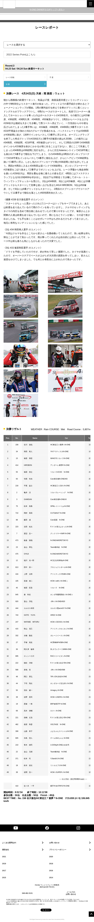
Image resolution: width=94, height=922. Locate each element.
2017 (4, 871)
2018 (51, 864)
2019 (4, 864)
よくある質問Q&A (9, 843)
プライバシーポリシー (57, 850)
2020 (51, 857)
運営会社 (5, 850)
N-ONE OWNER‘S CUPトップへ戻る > (47, 9)
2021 (4, 857)
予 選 (51, 77)
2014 (51, 878)
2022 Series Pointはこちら (20, 54)
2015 (4, 878)
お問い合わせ (54, 843)
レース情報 (10, 77)
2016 (51, 871)
